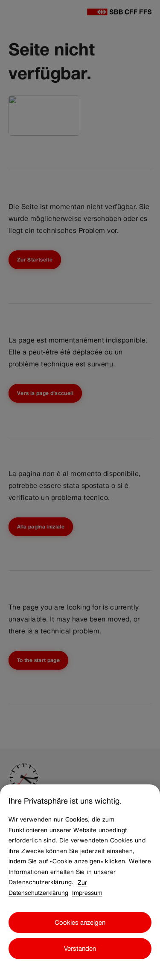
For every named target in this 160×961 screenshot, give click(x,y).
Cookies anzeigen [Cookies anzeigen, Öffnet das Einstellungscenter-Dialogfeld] (80, 926)
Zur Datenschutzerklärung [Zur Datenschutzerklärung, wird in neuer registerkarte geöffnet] (48, 891)
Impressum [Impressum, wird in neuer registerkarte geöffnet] (87, 897)
